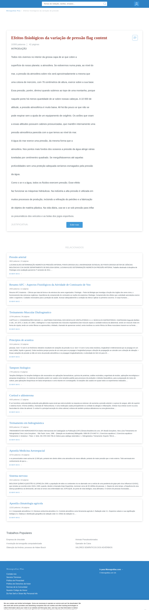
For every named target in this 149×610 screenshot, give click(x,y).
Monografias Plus (13, 11)
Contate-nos (11, 574)
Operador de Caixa (83, 544)
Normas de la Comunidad (16, 587)
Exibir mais (74, 225)
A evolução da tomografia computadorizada (24, 544)
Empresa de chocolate (15, 540)
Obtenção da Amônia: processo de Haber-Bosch (26, 547)
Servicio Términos (13, 577)
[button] (135, 38)
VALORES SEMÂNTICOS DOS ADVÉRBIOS (93, 547)
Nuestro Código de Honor (16, 590)
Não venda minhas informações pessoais (23, 594)
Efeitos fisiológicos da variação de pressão (41, 11)
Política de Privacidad (15, 581)
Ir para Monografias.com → (111, 569)
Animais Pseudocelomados (86, 540)
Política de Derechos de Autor (18, 584)
